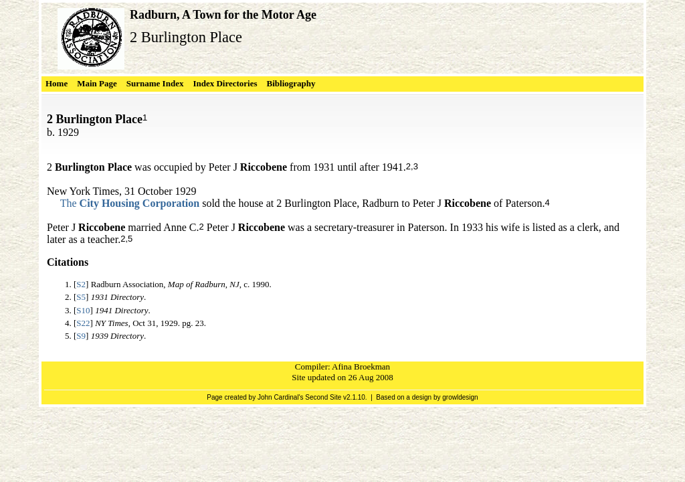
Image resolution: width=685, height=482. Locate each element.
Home (56, 83)
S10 (83, 310)
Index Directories (225, 83)
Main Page (97, 83)
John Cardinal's (281, 397)
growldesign (460, 397)
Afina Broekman (361, 367)
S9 (81, 336)
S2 (81, 284)
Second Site (323, 397)
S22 (83, 323)
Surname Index (155, 83)
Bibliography (291, 83)
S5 (81, 297)
